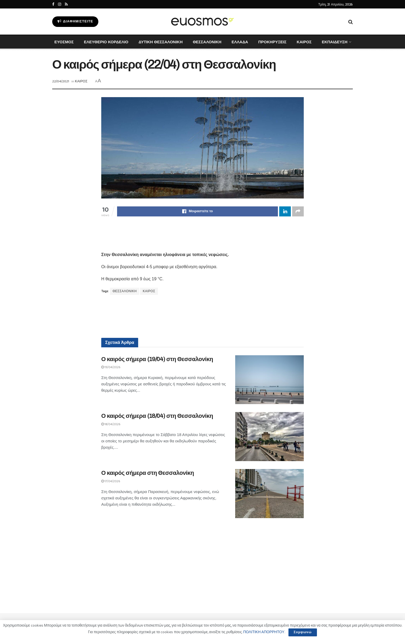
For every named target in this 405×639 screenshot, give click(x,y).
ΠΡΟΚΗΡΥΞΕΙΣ (272, 42)
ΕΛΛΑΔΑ (240, 42)
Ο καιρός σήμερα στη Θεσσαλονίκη (147, 473)
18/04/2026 (110, 424)
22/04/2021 (60, 81)
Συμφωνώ (303, 632)
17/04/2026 (110, 481)
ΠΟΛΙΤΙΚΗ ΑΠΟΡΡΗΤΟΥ (263, 632)
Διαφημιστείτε (75, 21)
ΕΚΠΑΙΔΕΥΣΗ (334, 42)
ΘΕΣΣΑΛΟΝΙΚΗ (207, 42)
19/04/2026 (110, 367)
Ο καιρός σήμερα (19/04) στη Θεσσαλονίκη (157, 359)
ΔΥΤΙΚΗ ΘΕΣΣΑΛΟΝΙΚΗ (160, 42)
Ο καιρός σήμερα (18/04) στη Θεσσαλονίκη (157, 416)
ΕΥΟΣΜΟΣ (64, 42)
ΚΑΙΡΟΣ (304, 42)
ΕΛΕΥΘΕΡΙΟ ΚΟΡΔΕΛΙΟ (106, 42)
